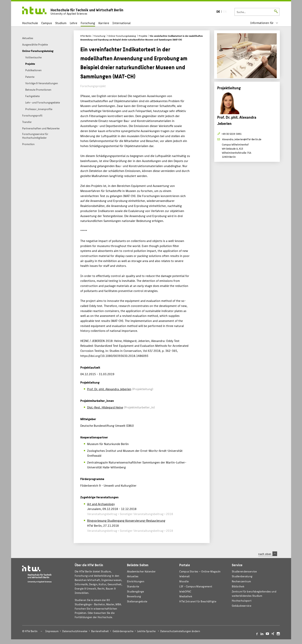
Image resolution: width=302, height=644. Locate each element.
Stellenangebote (137, 601)
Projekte (143, 36)
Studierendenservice (244, 571)
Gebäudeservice (241, 606)
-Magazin (200, 571)
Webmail (184, 576)
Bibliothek (238, 586)
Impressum (52, 631)
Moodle (184, 581)
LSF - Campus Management (195, 586)
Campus (46, 22)
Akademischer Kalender (141, 571)
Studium (61, 22)
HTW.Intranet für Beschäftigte (197, 601)
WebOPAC (185, 591)
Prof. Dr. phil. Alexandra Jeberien (109, 388)
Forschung (88, 22)
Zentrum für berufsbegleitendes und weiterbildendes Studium (254, 593)
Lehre (73, 22)
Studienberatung (242, 576)
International (121, 22)
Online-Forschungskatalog (122, 36)
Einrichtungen (135, 581)
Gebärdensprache (123, 631)
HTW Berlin (85, 36)
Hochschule (30, 22)
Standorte (133, 586)
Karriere (103, 22)
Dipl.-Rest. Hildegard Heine (105, 407)
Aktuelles (132, 576)
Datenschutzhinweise (74, 631)
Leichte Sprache (146, 631)
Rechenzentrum (241, 581)
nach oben (267, 554)
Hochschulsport (241, 600)
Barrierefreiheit (100, 631)
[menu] (264, 23)
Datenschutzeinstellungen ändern (180, 631)
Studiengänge (135, 591)
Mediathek (185, 596)
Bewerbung (134, 596)
